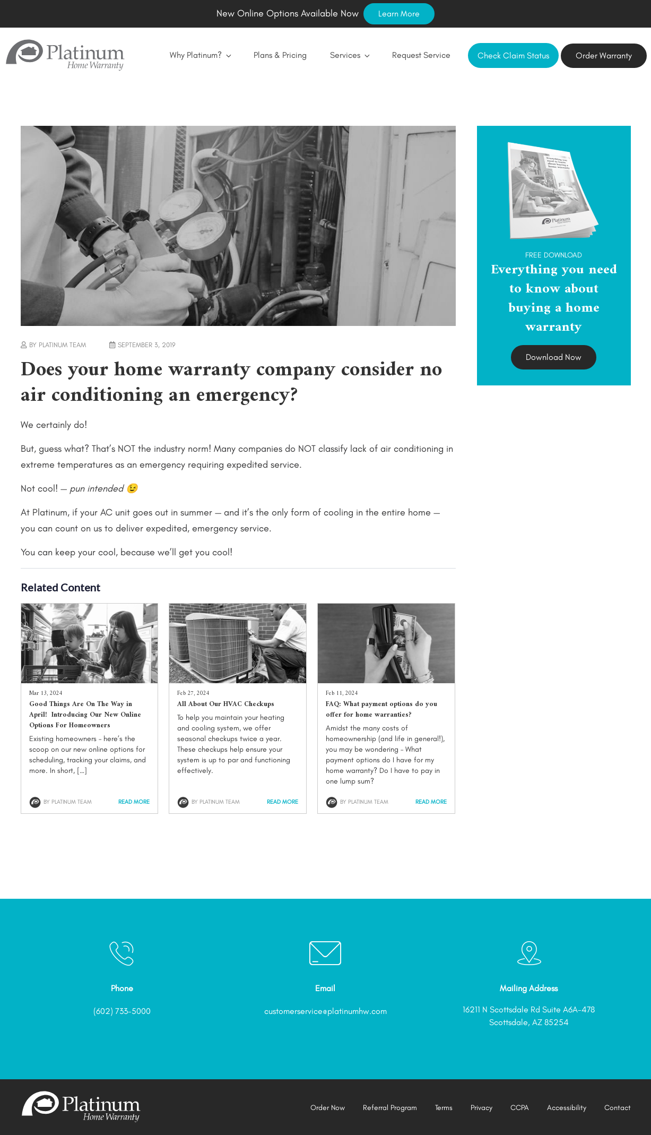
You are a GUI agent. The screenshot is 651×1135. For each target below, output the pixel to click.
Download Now (553, 357)
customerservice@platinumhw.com (325, 1011)
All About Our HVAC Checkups (225, 704)
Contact (617, 1107)
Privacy (481, 1107)
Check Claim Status (513, 55)
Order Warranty (604, 55)
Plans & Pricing (280, 55)
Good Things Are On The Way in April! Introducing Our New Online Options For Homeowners (85, 715)
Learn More (399, 13)
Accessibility (566, 1107)
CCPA (519, 1107)
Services (349, 55)
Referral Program (390, 1107)
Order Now (327, 1107)
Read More (134, 801)
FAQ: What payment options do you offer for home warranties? (381, 709)
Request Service (421, 55)
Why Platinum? (200, 55)
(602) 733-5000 (122, 1011)
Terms (444, 1107)
